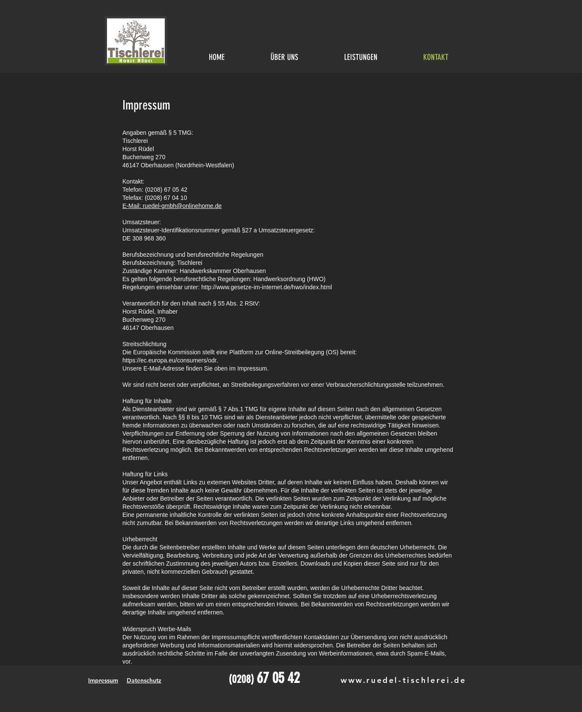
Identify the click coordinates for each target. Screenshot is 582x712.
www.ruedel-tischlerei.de (403, 680)
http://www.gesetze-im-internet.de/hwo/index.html (266, 287)
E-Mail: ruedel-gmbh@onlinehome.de (172, 205)
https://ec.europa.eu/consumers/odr (169, 360)
